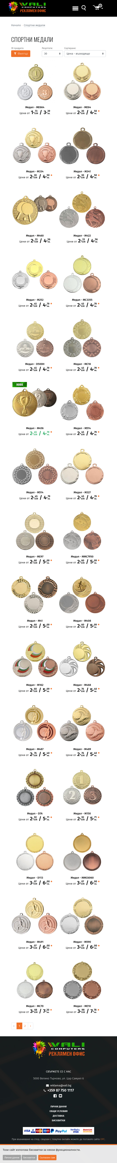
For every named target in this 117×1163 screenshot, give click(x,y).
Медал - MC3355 (82, 299)
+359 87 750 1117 (60, 1090)
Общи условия (58, 1111)
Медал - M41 (35, 620)
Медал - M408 (82, 620)
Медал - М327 (82, 492)
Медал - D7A (35, 813)
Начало (16, 25)
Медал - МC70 (35, 1006)
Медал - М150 (82, 813)
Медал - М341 (82, 171)
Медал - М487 (34, 749)
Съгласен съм (47, 1157)
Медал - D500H (34, 364)
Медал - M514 (82, 428)
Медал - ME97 (34, 556)
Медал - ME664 (34, 107)
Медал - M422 (82, 235)
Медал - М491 (34, 942)
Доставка (58, 1115)
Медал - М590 (82, 942)
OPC (102, 1139)
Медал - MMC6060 (82, 877)
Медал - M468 (82, 685)
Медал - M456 (34, 428)
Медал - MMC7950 (82, 556)
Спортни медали (34, 25)
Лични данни (58, 1106)
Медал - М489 (82, 749)
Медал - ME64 (82, 107)
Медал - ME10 (82, 1006)
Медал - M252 (34, 299)
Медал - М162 (34, 685)
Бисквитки (58, 1120)
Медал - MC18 (82, 364)
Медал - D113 (35, 877)
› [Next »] (30, 1026)
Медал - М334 (35, 171)
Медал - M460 (35, 235)
